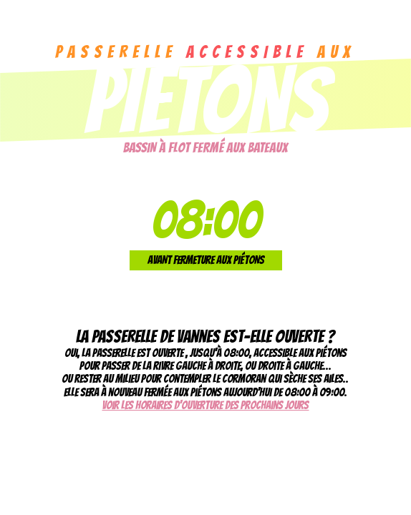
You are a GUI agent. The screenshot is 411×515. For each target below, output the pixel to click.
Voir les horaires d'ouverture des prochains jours (205, 405)
